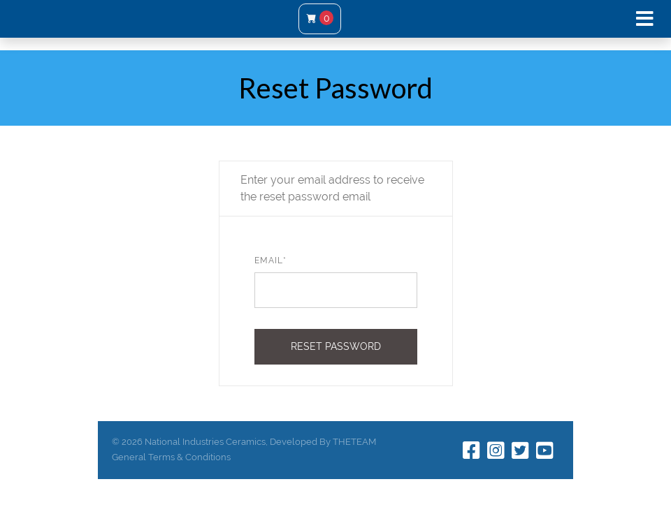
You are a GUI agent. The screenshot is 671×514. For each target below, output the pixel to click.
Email (270, 260)
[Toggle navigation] (645, 19)
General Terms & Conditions (171, 457)
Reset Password (336, 346)
